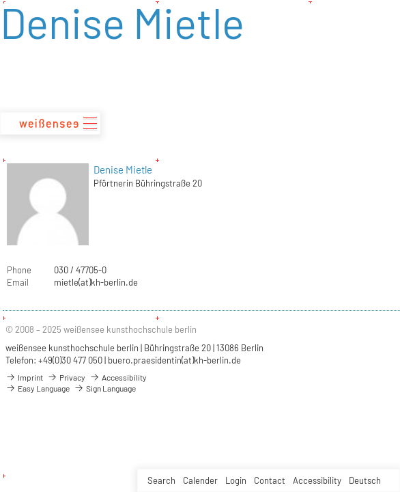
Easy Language (37, 388)
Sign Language (105, 388)
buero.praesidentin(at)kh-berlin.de (174, 360)
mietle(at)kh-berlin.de (96, 282)
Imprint (24, 377)
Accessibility (317, 480)
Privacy (66, 377)
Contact (269, 480)
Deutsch (365, 480)
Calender (200, 480)
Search (161, 480)
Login (235, 480)
